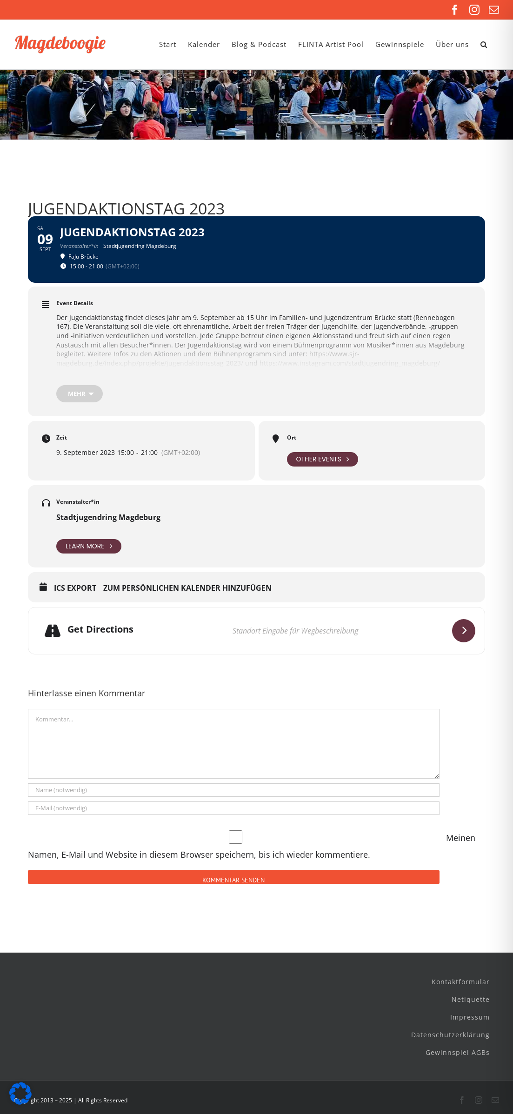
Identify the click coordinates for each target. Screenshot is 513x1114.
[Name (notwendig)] (234, 790)
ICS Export (75, 588)
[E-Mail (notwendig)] (234, 808)
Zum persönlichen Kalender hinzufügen (187, 588)
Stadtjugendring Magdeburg (108, 517)
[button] (483, 44)
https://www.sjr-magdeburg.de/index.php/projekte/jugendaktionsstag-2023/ (208, 358)
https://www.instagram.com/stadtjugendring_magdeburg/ (350, 363)
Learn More (89, 546)
